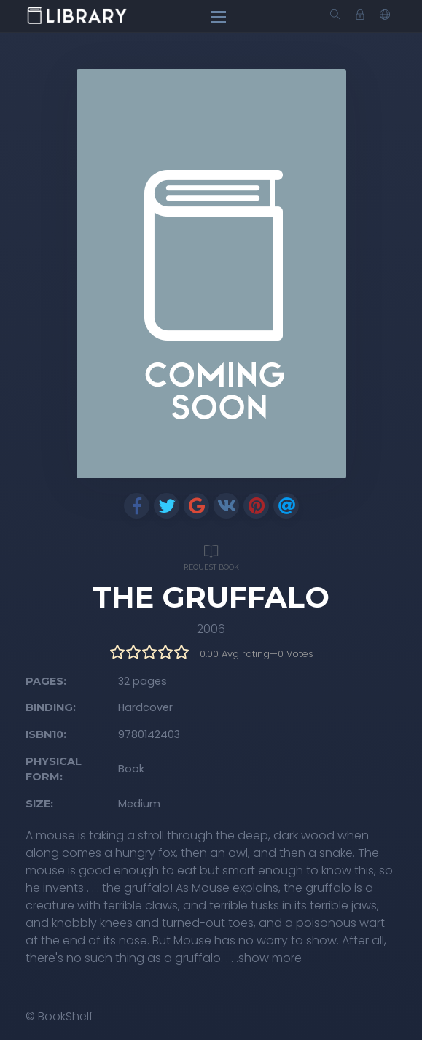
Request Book (211, 555)
